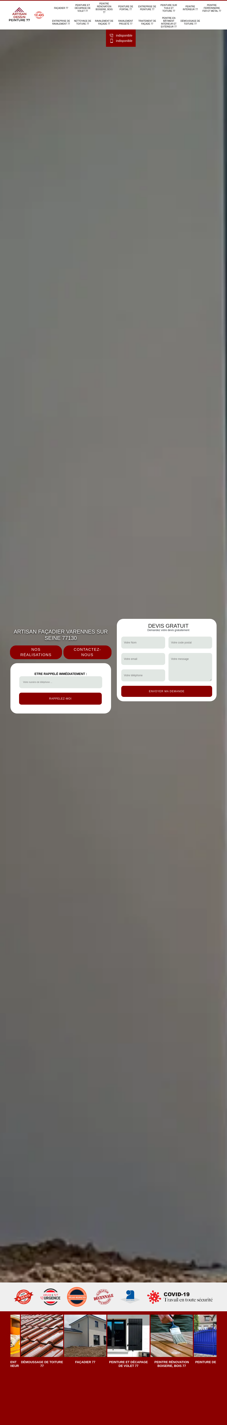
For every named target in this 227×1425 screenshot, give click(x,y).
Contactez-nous (87, 652)
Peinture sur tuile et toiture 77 (168, 8)
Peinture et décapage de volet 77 (83, 8)
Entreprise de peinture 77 (147, 8)
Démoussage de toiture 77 (190, 22)
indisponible (120, 36)
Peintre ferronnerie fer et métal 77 (211, 8)
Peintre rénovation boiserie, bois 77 (104, 8)
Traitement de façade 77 (147, 22)
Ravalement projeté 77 (125, 22)
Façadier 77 (61, 8)
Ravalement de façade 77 (104, 22)
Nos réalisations (36, 652)
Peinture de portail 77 (125, 8)
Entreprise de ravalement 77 (61, 22)
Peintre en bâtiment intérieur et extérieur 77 (169, 22)
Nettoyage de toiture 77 (82, 22)
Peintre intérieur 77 (190, 8)
